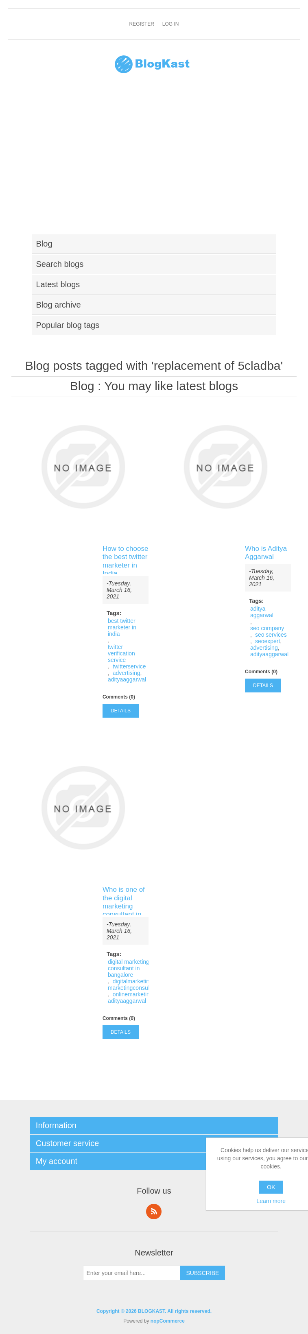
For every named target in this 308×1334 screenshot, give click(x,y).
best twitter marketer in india (122, 627)
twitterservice (129, 666)
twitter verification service (121, 653)
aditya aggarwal (261, 611)
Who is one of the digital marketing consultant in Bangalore (124, 906)
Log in (170, 24)
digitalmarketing (133, 981)
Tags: (114, 613)
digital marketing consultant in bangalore (128, 968)
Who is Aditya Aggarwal (266, 553)
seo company (267, 628)
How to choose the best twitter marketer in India (125, 561)
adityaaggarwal (127, 679)
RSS (154, 1211)
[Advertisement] (154, 159)
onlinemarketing (133, 994)
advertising (126, 673)
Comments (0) (119, 697)
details (121, 711)
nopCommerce (168, 1321)
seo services (271, 634)
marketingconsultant (133, 988)
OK (271, 1187)
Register (141, 24)
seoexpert (267, 641)
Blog (82, 386)
